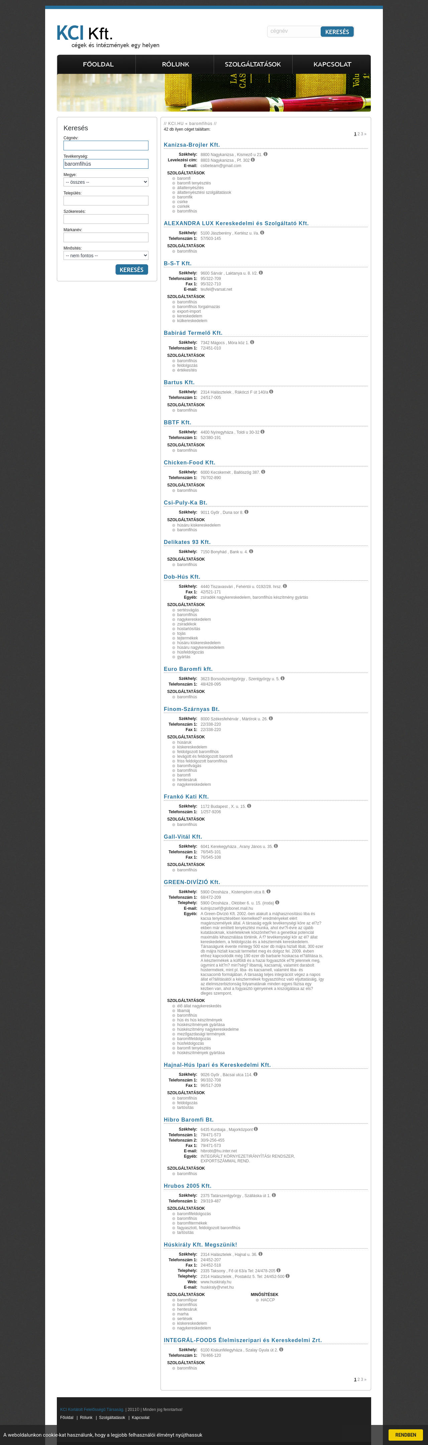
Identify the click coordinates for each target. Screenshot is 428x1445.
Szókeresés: (106, 216)
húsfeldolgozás (190, 652)
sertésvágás (188, 610)
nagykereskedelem (194, 619)
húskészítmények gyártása (201, 1024)
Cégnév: (106, 143)
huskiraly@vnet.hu (217, 1287)
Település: (106, 198)
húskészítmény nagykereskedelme (208, 1029)
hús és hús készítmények (199, 1020)
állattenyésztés (190, 187)
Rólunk (86, 1417)
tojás (181, 633)
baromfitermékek (192, 1223)
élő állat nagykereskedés (199, 1006)
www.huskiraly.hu (216, 1282)
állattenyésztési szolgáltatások (204, 192)
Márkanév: (106, 235)
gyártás (183, 657)
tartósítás (185, 1107)
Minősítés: (106, 253)
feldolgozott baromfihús (198, 751)
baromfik (185, 197)
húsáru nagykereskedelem (200, 647)
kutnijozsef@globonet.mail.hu (227, 908)
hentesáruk (187, 779)
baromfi (184, 178)
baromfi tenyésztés (194, 183)
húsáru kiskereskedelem (198, 525)
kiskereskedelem (192, 747)
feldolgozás (187, 365)
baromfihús (187, 211)
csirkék (183, 206)
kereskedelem (189, 316)
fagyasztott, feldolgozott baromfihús (208, 1227)
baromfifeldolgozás (194, 1038)
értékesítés (187, 370)
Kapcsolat (140, 1417)
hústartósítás (188, 628)
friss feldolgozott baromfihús (202, 761)
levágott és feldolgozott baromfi (205, 756)
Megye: (106, 179)
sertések (184, 1318)
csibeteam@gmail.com (221, 165)
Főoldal (66, 1417)
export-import (189, 311)
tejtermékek (187, 638)
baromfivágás (189, 765)
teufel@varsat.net (216, 289)
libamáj (183, 1010)
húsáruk (184, 742)
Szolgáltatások (112, 1417)
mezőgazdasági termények (201, 1034)
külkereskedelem (192, 320)
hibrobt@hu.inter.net (219, 1151)
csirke (182, 201)
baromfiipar (187, 1300)
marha (183, 1314)
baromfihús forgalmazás (198, 306)
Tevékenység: (106, 161)
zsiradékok (186, 624)
